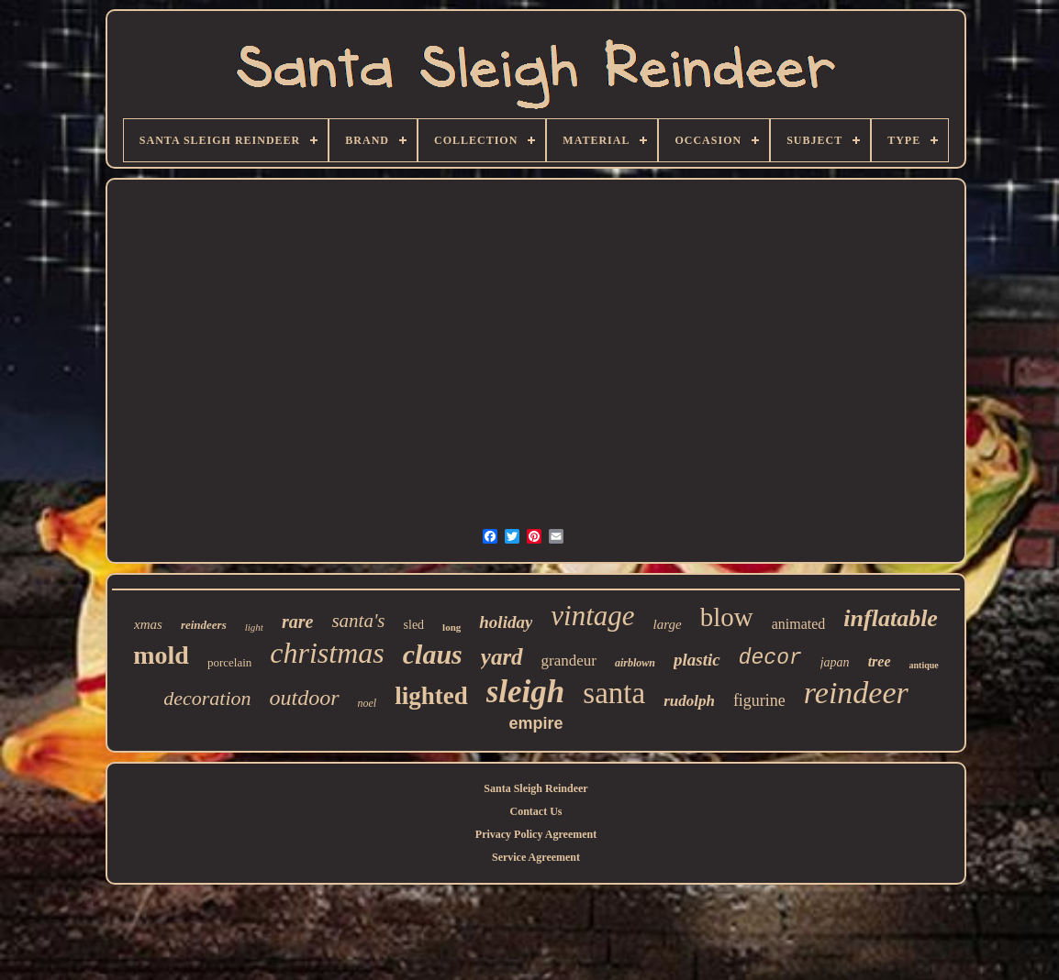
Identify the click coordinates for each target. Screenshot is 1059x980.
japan (835, 662)
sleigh (525, 692)
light (254, 627)
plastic (697, 659)
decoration (207, 698)
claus (433, 654)
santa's (358, 621)
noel (367, 703)
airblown (635, 662)
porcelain (229, 662)
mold (161, 655)
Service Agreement (536, 857)
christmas (327, 652)
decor (770, 658)
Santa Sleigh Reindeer (535, 788)
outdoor (305, 698)
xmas (148, 624)
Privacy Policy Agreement (535, 834)
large (667, 624)
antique (924, 665)
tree (879, 661)
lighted (431, 696)
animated (799, 624)
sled (414, 625)
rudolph (689, 701)
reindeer (856, 693)
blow (726, 617)
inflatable (890, 618)
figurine (759, 700)
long (451, 627)
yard (502, 656)
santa (614, 693)
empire (535, 723)
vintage (592, 616)
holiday (505, 622)
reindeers (204, 625)
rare (297, 621)
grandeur (568, 660)
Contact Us (536, 811)
